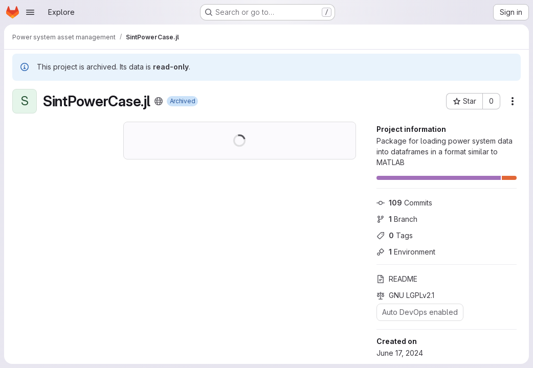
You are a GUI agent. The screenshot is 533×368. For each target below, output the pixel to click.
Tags (394, 235)
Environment (405, 251)
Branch (396, 219)
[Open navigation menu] (30, 12)
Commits (404, 202)
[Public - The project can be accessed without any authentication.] (158, 101)
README (396, 278)
